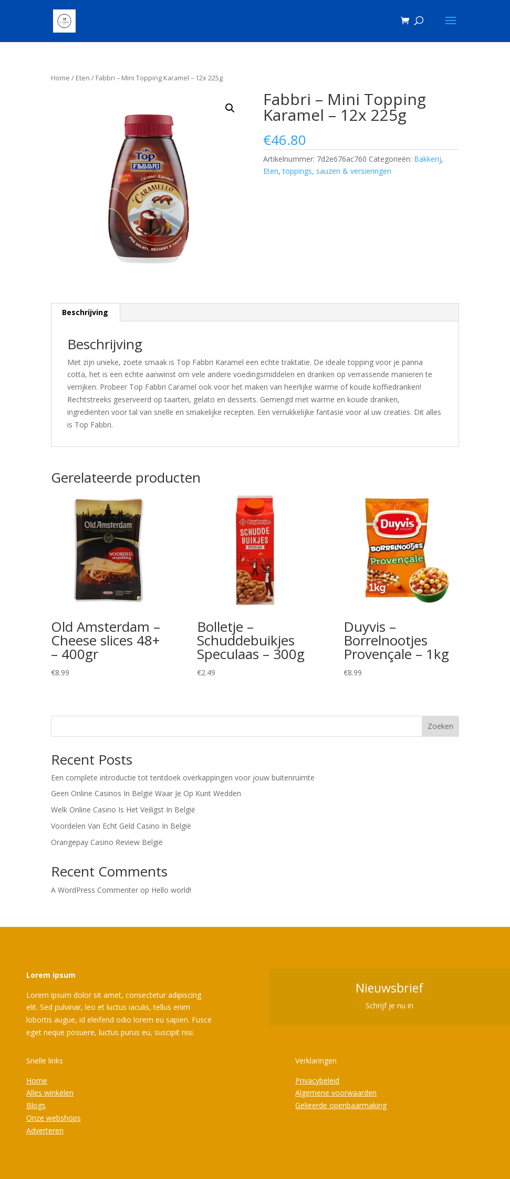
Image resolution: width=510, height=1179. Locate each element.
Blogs (36, 1105)
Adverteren (45, 1130)
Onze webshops (53, 1118)
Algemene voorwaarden (336, 1093)
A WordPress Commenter (94, 890)
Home (60, 77)
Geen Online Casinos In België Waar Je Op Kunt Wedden (146, 793)
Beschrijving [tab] (85, 312)
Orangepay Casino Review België (107, 842)
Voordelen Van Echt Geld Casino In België (121, 826)
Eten (83, 77)
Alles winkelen (50, 1093)
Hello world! (171, 890)
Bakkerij (427, 159)
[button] (230, 108)
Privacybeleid (317, 1081)
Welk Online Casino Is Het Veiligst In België (123, 810)
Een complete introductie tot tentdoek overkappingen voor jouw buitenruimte (183, 777)
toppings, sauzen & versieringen (337, 171)
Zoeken (440, 726)
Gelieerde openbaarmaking (341, 1105)
